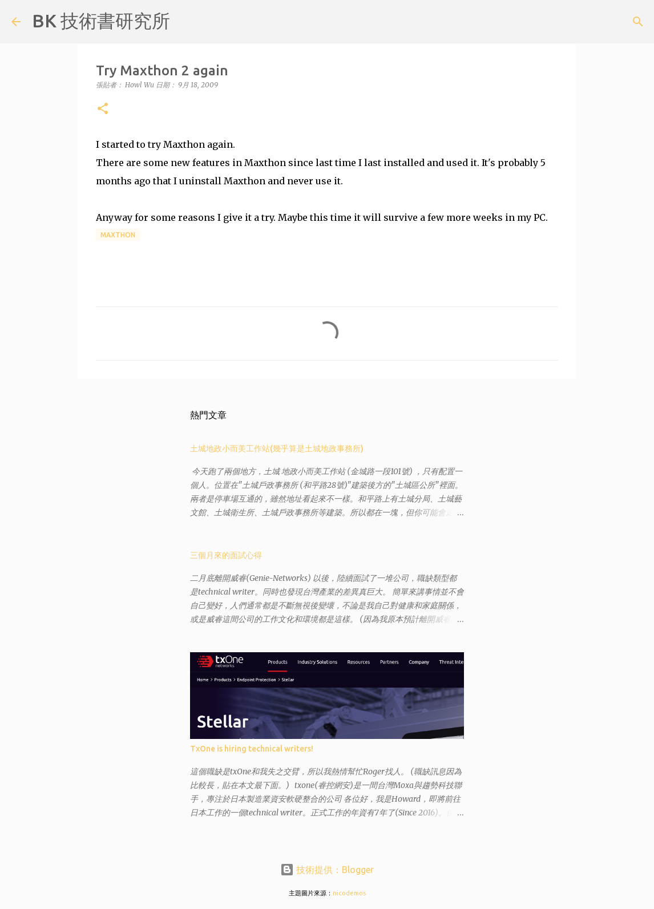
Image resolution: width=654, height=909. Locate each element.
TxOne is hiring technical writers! (251, 748)
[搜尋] (186, 21)
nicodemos (349, 893)
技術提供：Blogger (327, 869)
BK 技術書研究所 (101, 20)
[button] (103, 109)
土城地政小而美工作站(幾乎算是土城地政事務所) (277, 448)
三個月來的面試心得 (226, 555)
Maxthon (117, 235)
